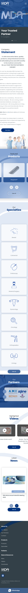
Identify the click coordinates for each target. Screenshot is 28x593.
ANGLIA (8, 582)
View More (7, 130)
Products (4, 540)
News (2, 558)
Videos (3, 561)
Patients (4, 551)
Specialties (4, 546)
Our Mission (4, 530)
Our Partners (4, 533)
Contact (3, 535)
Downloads (4, 564)
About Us (4, 526)
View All (14, 197)
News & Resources (7, 555)
